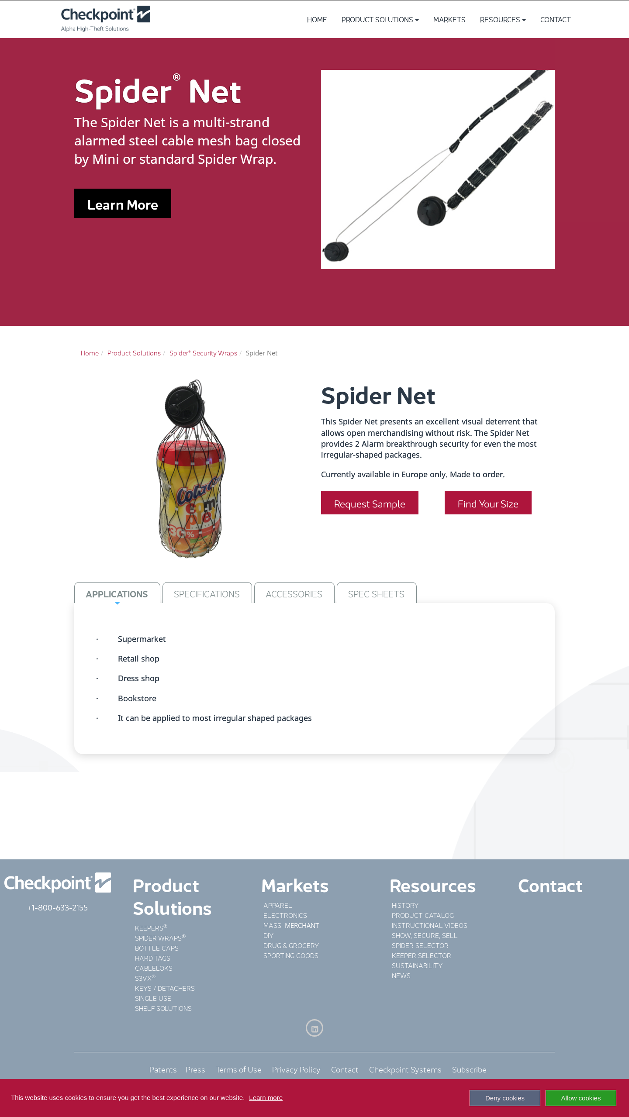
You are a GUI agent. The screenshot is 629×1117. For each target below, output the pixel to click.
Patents (167, 1068)
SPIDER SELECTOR (420, 945)
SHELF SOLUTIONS (163, 1008)
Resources (503, 19)
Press (195, 1068)
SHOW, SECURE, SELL (425, 935)
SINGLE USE (153, 998)
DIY (268, 935)
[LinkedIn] (314, 1028)
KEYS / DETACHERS (165, 988)
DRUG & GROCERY (291, 945)
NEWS (401, 975)
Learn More (122, 203)
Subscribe (469, 1068)
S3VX (143, 977)
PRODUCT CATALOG (423, 915)
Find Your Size (488, 502)
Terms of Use (239, 1068)
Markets (449, 19)
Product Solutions (380, 19)
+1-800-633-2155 (58, 906)
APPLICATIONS (117, 593)
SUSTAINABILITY (417, 965)
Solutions (172, 906)
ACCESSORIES (294, 593)
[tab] (117, 592)
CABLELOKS (154, 967)
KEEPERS (149, 927)
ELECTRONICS (285, 915)
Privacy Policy (296, 1068)
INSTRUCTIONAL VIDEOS (429, 925)
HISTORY (405, 905)
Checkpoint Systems (405, 1068)
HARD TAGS (152, 957)
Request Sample (369, 502)
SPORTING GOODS (290, 955)
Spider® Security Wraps (203, 352)
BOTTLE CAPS (157, 947)
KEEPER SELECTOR (421, 955)
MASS (273, 925)
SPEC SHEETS (376, 593)
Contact (555, 19)
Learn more (266, 1097)
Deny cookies (505, 1098)
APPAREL (277, 905)
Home (317, 19)
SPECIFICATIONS (207, 593)
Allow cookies (581, 1098)
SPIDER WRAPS (158, 937)
